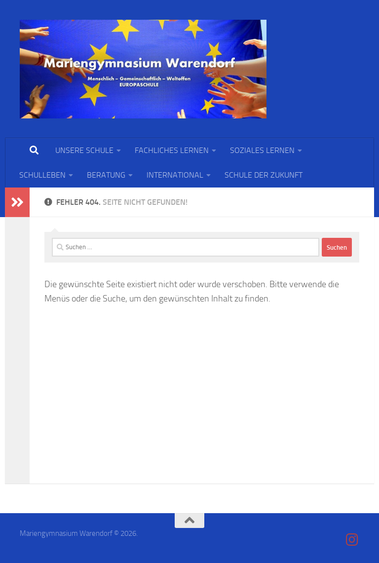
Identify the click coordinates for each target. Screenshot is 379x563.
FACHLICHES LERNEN (172, 150)
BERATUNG (106, 175)
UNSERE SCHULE (84, 150)
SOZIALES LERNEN (262, 150)
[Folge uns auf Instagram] (352, 540)
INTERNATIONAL (175, 175)
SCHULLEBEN (42, 175)
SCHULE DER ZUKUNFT (264, 175)
